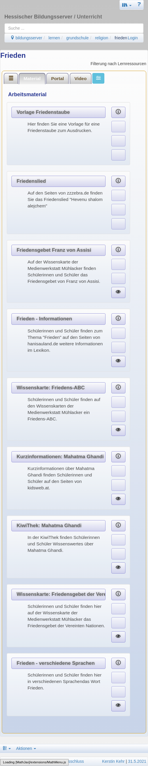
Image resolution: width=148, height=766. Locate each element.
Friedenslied (31, 181)
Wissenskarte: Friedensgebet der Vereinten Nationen (61, 594)
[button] (127, 4)
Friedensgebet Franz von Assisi (54, 250)
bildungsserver (26, 37)
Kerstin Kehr (113, 761)
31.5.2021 (137, 761)
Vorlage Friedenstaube (43, 112)
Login (133, 37)
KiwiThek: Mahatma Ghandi (49, 525)
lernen (54, 37)
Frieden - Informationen (44, 319)
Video (80, 78)
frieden (121, 37)
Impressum (12, 761)
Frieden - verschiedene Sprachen (56, 663)
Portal (57, 78)
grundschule (77, 37)
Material (31, 78)
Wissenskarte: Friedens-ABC (51, 387)
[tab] (11, 78)
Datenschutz (34, 761)
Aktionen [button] (26, 748)
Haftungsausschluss (65, 761)
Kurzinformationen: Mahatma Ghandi (60, 456)
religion (101, 37)
